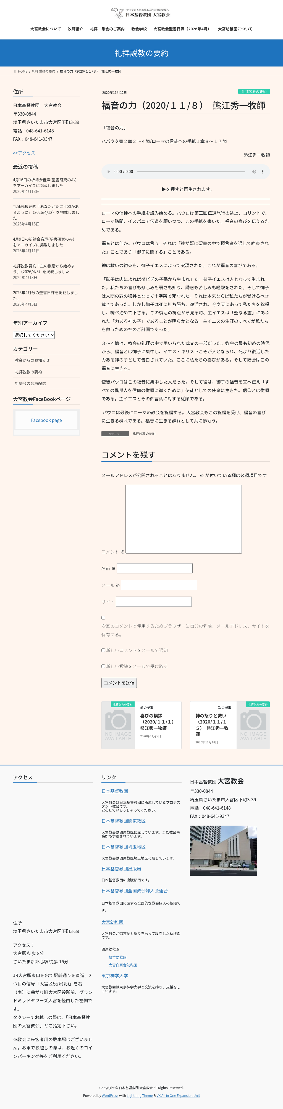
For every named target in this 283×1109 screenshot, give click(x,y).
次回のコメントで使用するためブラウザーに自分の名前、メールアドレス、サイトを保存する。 (185, 630)
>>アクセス (24, 152)
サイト (108, 601)
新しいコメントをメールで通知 (137, 650)
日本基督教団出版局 (121, 868)
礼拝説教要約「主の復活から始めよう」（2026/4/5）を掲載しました (44, 268)
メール (110, 585)
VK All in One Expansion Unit (178, 1095)
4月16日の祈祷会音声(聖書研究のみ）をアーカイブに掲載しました (46, 182)
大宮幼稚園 (112, 922)
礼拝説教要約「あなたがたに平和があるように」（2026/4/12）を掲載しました (46, 212)
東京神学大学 (114, 975)
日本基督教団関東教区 (123, 820)
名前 (108, 568)
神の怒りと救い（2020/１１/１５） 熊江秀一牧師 (212, 724)
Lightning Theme (140, 1095)
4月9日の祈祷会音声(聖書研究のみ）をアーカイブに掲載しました (45, 242)
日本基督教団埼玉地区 (123, 846)
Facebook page (46, 420)
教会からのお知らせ (32, 360)
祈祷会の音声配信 (30, 383)
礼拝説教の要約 (254, 91)
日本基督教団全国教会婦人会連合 (134, 890)
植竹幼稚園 (118, 957)
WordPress (110, 1095)
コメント (113, 551)
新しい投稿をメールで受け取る (137, 666)
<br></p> (53, 849)
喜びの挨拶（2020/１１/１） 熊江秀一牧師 (159, 721)
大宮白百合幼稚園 (123, 964)
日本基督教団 (114, 791)
